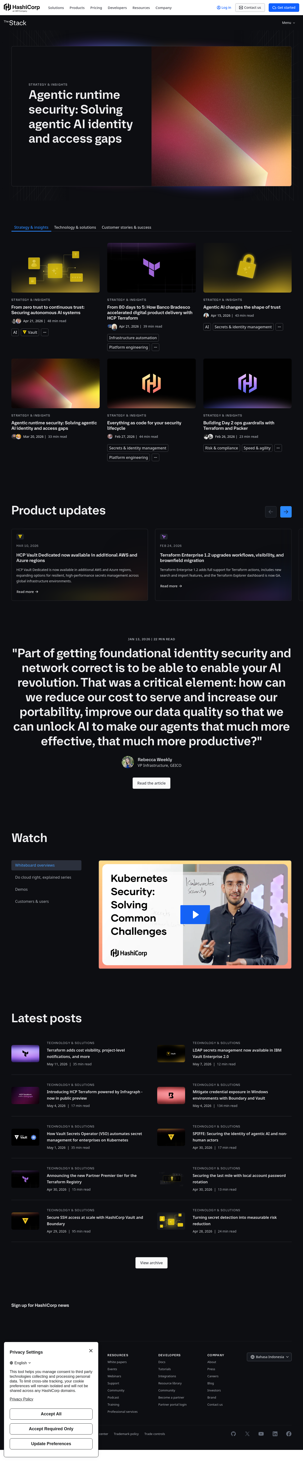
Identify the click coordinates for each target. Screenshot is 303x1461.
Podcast (113, 1408)
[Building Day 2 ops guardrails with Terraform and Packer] (247, 399)
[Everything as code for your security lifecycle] (151, 399)
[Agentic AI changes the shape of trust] (247, 280)
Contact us (215, 1415)
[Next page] (286, 512)
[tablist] (46, 925)
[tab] (46, 876)
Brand (211, 1408)
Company (164, 7)
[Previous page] (270, 512)
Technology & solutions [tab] (75, 227)
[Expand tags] (45, 332)
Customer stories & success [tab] (126, 227)
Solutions (56, 7)
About (211, 1373)
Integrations (167, 1387)
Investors (214, 1401)
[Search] (293, 22)
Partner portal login (172, 1415)
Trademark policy (126, 1445)
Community (115, 1401)
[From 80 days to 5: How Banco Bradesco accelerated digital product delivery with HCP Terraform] (151, 286)
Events (112, 1380)
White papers (117, 1373)
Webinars (114, 1387)
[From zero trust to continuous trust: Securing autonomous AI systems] (55, 283)
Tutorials (164, 1380)
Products (77, 7)
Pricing (96, 7)
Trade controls (154, 1445)
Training (113, 1415)
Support (113, 1394)
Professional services (122, 1423)
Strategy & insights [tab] (31, 227)
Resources (141, 7)
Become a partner (171, 1408)
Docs (161, 1373)
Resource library (170, 1394)
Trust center (99, 1445)
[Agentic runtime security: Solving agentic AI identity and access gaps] (221, 116)
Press (211, 1380)
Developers (117, 7)
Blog (210, 1394)
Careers (212, 1387)
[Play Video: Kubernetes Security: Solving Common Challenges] (195, 925)
